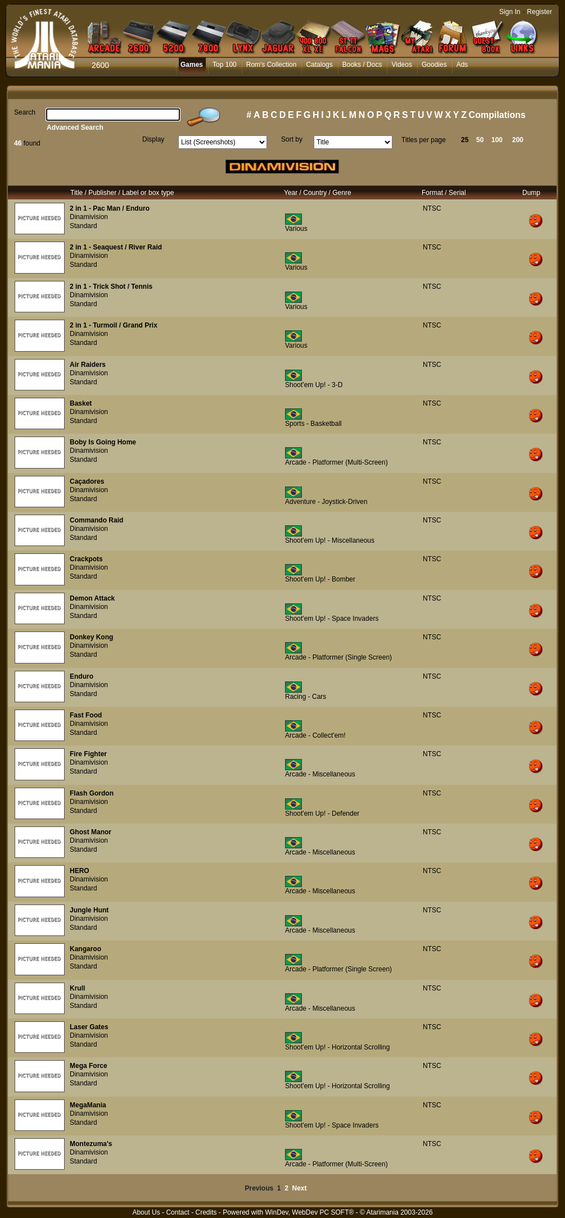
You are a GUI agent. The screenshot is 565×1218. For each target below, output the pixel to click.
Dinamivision (89, 217)
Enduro (81, 676)
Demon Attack (92, 598)
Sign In (509, 12)
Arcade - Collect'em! (315, 735)
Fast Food (86, 715)
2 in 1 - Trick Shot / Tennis (111, 286)
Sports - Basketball (313, 424)
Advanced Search (75, 127)
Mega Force (88, 1066)
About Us (146, 1212)
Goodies (434, 65)
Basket (81, 403)
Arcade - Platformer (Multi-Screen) (336, 462)
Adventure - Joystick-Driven (326, 502)
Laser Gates (89, 1027)
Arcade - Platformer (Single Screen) (338, 657)
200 (517, 140)
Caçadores (87, 481)
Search (24, 112)
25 (464, 140)
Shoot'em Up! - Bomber (320, 579)
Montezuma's (91, 1144)
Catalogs (319, 65)
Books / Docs (362, 65)
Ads (462, 65)
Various (296, 229)
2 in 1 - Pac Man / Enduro (110, 208)
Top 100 (225, 65)
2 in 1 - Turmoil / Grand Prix (113, 325)
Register (539, 12)
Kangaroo (85, 949)
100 (497, 140)
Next (299, 1188)
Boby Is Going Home (103, 442)
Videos (401, 65)
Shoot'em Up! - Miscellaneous (329, 540)
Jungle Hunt (89, 910)
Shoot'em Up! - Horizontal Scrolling (337, 1047)
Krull (77, 988)
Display (153, 139)
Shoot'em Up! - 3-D (313, 385)
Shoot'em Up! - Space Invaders (331, 618)
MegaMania (88, 1105)
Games (191, 65)
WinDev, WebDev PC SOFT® (309, 1212)
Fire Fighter (88, 754)
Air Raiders (88, 365)
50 (479, 140)
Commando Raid (96, 520)
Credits (205, 1212)
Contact (177, 1212)
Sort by (291, 139)
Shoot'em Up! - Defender (322, 813)
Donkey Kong (91, 637)
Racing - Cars (305, 697)
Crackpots (86, 559)
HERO (79, 871)
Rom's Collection (271, 65)
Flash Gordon (92, 793)
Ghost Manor (90, 832)
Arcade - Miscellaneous (320, 774)
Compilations (497, 115)
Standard (83, 226)
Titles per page (423, 140)
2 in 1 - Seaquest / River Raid (116, 247)
